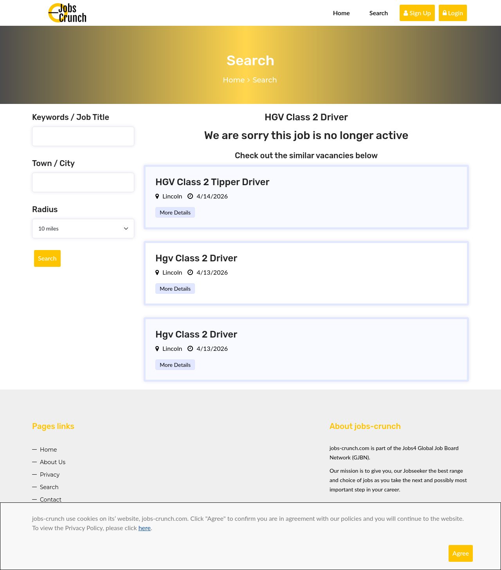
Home (341, 12)
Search (378, 12)
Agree (460, 553)
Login (453, 12)
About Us (52, 462)
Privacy (49, 474)
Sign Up (417, 12)
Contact (50, 499)
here (145, 527)
